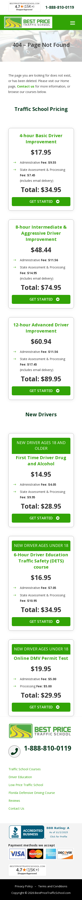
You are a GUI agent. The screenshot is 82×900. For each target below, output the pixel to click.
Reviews (14, 800)
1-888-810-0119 (59, 7)
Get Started (41, 201)
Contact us (25, 86)
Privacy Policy (24, 886)
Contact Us (16, 808)
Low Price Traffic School (26, 785)
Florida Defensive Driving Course (32, 793)
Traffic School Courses (25, 769)
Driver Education (20, 777)
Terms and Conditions (52, 886)
